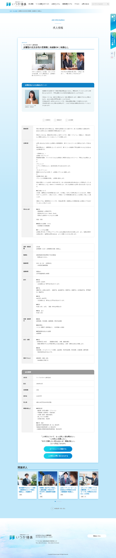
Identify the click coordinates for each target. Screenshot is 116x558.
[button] (55, 501)
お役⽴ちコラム (56, 4)
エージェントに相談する (58, 449)
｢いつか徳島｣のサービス (42, 4)
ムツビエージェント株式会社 (43, 535)
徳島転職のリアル (67, 4)
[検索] (108, 4)
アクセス (77, 4)
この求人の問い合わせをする (58, 456)
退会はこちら (97, 536)
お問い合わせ (85, 4)
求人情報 (31, 4)
